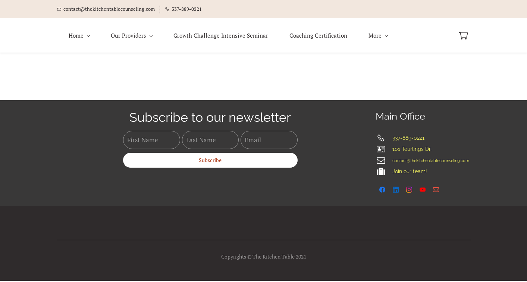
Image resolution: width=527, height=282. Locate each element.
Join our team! (409, 173)
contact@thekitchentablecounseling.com (430, 162)
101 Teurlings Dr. (412, 150)
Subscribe (210, 161)
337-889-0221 (408, 139)
